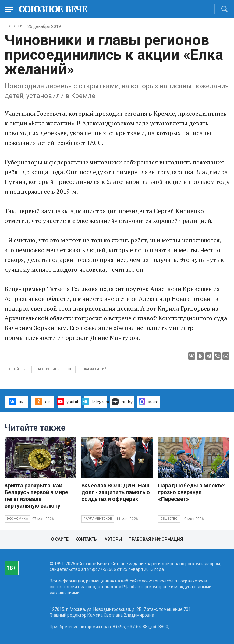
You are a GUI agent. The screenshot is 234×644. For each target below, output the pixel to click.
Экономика (17, 518)
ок (42, 401)
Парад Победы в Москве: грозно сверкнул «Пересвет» (191, 492)
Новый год (16, 369)
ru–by (122, 401)
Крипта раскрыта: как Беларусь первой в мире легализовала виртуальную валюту (36, 495)
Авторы (113, 539)
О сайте (60, 539)
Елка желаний (93, 369)
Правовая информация (156, 539)
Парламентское (97, 518)
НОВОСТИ (14, 26)
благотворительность (53, 369)
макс (148, 401)
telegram (95, 401)
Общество (169, 518)
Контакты (86, 539)
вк (16, 401)
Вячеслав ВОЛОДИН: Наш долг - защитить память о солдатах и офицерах (115, 492)
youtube (69, 401)
